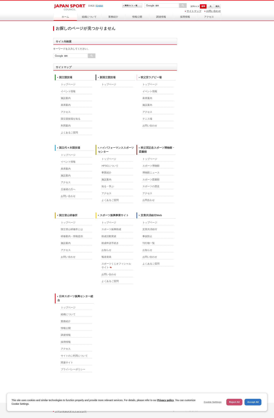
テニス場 (147, 118)
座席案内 (66, 105)
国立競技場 (65, 77)
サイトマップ (194, 11)
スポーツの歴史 (151, 186)
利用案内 (66, 125)
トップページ (68, 84)
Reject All (234, 402)
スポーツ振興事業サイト (114, 215)
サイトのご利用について (74, 355)
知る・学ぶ (108, 186)
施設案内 (66, 98)
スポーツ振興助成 (111, 229)
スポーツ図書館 (151, 179)
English (99, 6)
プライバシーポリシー (73, 369)
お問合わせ (148, 200)
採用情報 (185, 16)
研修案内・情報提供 (72, 236)
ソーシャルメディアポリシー (70, 411)
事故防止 (147, 236)
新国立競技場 (108, 77)
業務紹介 (113, 16)
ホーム (65, 16)
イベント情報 (68, 91)
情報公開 (137, 16)
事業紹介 (106, 172)
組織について (89, 16)
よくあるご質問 (69, 132)
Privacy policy (165, 400)
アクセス (209, 16)
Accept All (253, 402)
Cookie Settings (212, 402)
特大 (217, 6)
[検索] (161, 5)
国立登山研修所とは (72, 229)
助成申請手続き (110, 243)
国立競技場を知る (70, 118)
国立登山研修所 (68, 215)
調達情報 (161, 16)
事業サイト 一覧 (131, 5)
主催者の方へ (68, 189)
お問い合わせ (213, 11)
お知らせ (106, 250)
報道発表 (106, 256)
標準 (203, 6)
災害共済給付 (149, 229)
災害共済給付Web (151, 215)
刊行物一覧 (148, 243)
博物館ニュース (151, 172)
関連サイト (67, 362)
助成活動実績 (109, 236)
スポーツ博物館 (151, 165)
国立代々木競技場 (69, 147)
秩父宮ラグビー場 (151, 77)
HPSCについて (110, 165)
